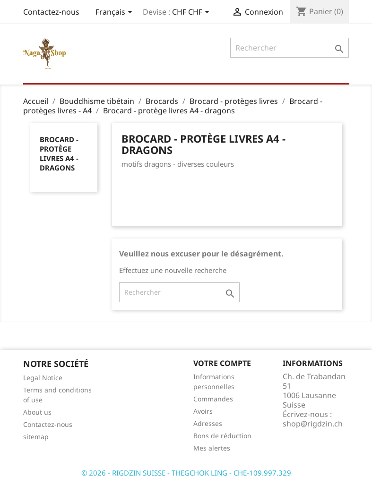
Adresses (207, 423)
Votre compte (222, 363)
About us (37, 412)
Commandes (213, 398)
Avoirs (203, 411)
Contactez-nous (51, 12)
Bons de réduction (222, 435)
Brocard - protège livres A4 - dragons (59, 153)
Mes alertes (211, 447)
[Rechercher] (289, 48)
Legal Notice (42, 377)
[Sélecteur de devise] (192, 12)
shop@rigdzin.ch (313, 423)
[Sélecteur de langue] (115, 12)
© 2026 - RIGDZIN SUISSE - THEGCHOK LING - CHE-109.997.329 (186, 472)
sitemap (36, 436)
